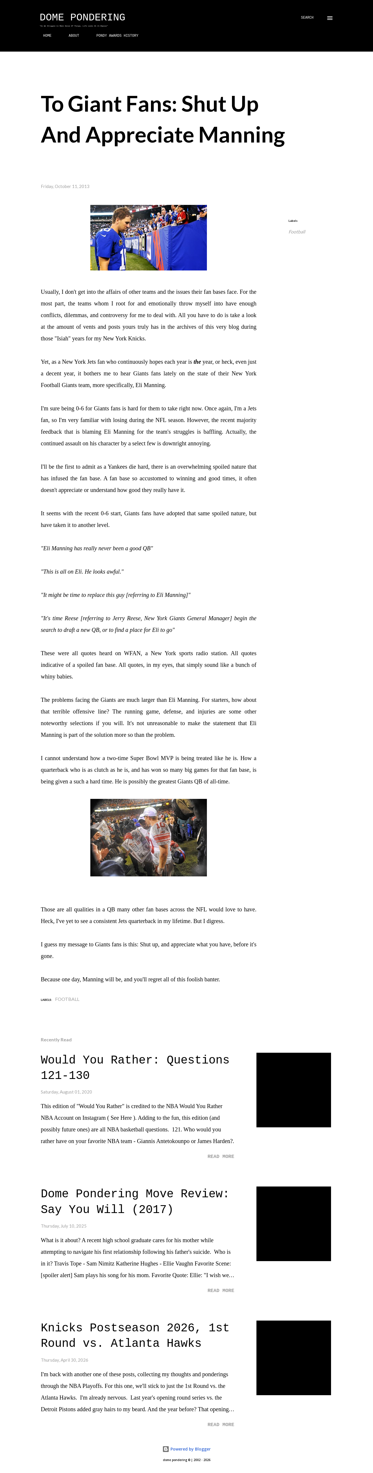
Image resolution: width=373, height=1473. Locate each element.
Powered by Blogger (186, 1449)
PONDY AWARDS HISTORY (114, 36)
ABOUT (70, 36)
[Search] (307, 18)
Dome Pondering (82, 18)
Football (296, 231)
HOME (44, 36)
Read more (220, 1156)
